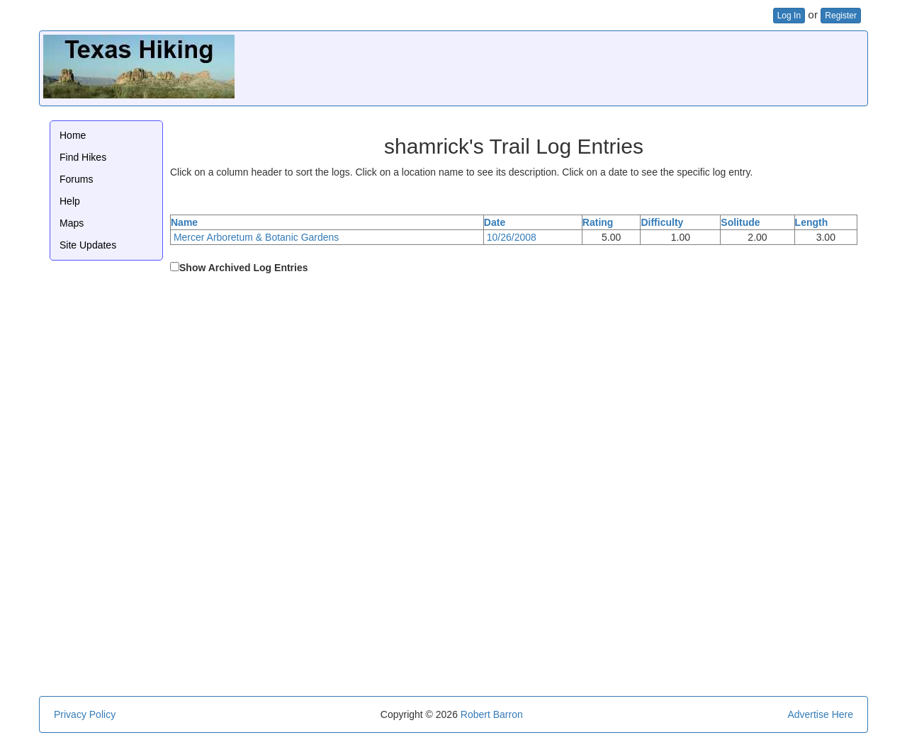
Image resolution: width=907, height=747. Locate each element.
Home (73, 135)
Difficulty (662, 222)
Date (494, 222)
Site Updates (88, 245)
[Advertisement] (606, 66)
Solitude (740, 222)
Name (184, 222)
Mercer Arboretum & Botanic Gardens (256, 237)
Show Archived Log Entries (243, 267)
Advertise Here (820, 714)
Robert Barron (492, 714)
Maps (72, 223)
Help (70, 201)
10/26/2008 (511, 237)
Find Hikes (83, 157)
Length (811, 222)
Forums (76, 179)
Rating (598, 222)
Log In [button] (789, 16)
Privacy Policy (85, 714)
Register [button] (841, 16)
